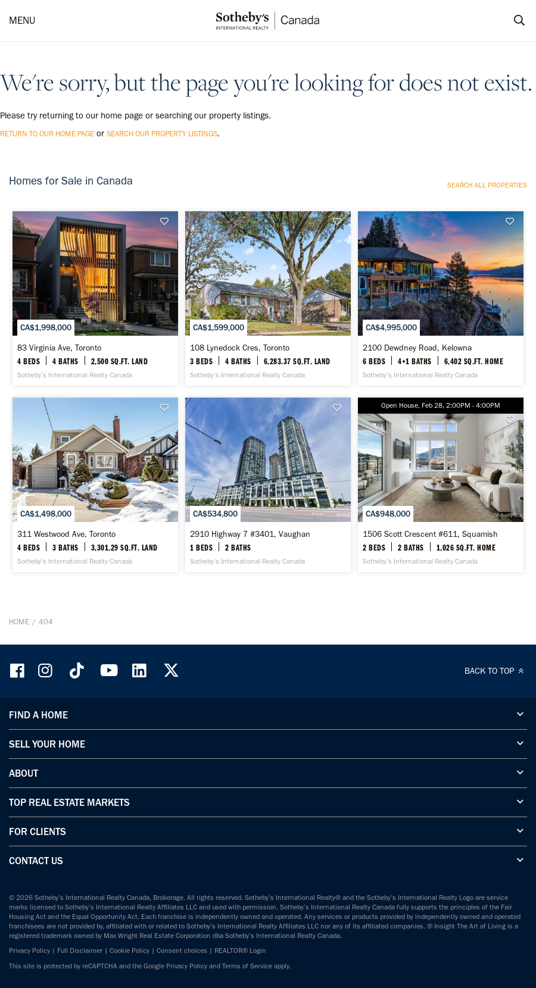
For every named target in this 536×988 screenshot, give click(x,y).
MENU (22, 20)
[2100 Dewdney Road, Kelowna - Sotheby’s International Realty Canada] (440, 297)
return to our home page (47, 133)
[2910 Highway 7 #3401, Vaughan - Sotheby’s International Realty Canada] (268, 480)
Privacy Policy (29, 944)
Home (19, 615)
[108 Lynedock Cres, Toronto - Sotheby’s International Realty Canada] (268, 297)
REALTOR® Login (240, 944)
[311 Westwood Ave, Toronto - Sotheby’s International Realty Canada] (95, 480)
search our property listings (162, 133)
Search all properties (487, 185)
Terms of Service (247, 960)
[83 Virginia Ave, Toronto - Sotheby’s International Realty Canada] (95, 297)
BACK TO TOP (496, 664)
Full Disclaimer (79, 944)
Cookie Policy (129, 944)
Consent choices (182, 944)
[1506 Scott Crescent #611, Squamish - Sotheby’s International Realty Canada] (440, 480)
